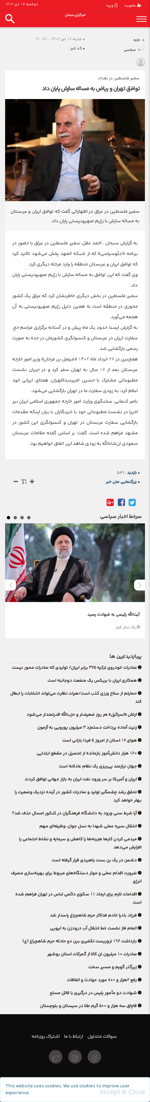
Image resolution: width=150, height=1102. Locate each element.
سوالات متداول (102, 1036)
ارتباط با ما (73, 1036)
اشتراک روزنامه (46, 1036)
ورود (111, 6)
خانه (136, 40)
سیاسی (130, 50)
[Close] (122, 1092)
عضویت (133, 6)
